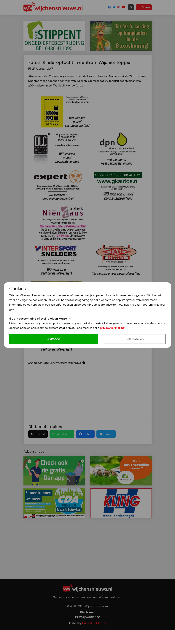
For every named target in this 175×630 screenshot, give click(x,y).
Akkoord (53, 339)
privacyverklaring (112, 328)
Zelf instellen (135, 339)
